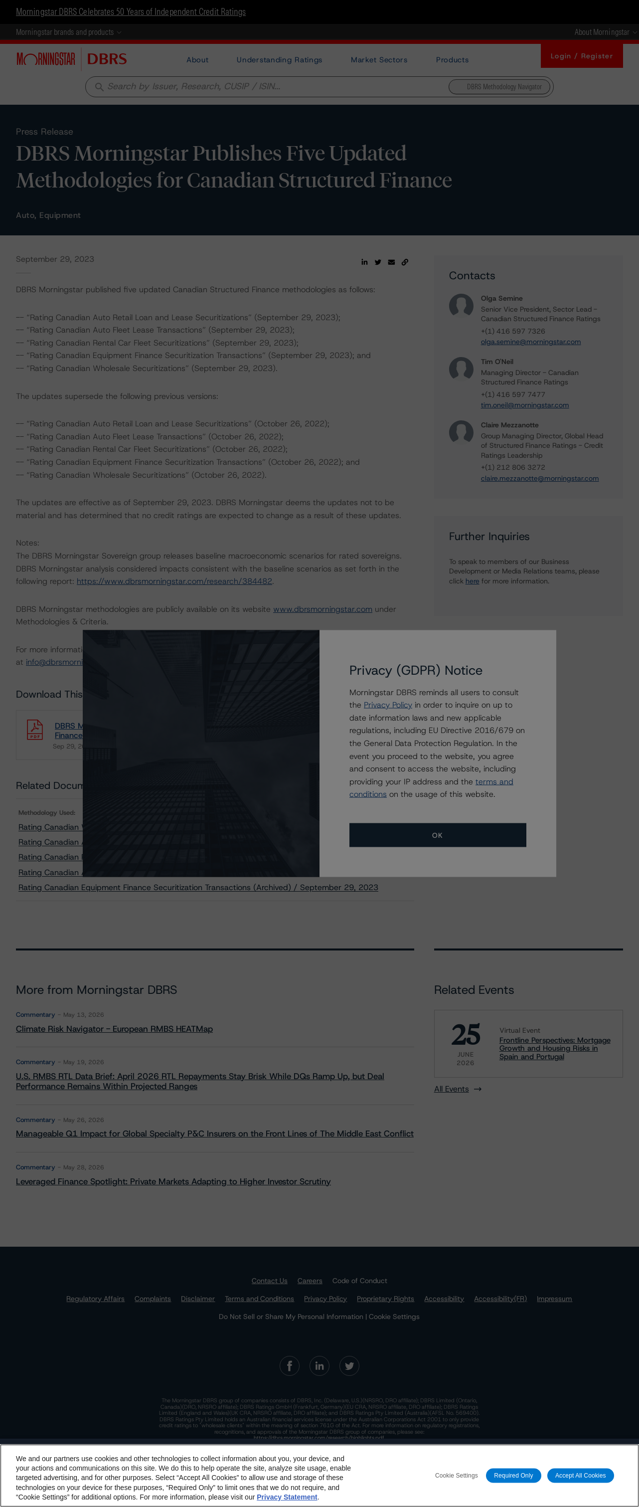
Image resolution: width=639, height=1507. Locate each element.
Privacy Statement (287, 1497)
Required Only (513, 1475)
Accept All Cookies (580, 1475)
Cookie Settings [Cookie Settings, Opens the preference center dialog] (456, 1475)
